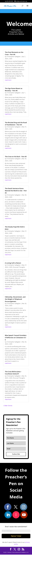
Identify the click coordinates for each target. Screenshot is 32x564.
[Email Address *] (16, 531)
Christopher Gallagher (14, 56)
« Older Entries (7, 405)
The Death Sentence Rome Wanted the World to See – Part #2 (16, 191)
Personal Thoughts (19, 267)
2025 (10, 59)
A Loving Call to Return (13, 263)
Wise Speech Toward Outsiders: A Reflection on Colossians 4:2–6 (16, 337)
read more (8, 80)
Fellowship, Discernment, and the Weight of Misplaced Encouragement (15, 299)
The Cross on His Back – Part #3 (16, 157)
